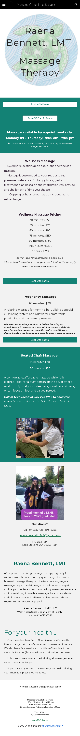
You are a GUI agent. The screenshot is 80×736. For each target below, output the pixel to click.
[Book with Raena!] (40, 281)
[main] (40, 53)
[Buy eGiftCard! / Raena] (40, 118)
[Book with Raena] (40, 104)
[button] (4, 4)
